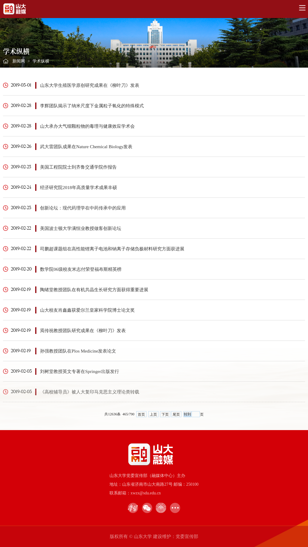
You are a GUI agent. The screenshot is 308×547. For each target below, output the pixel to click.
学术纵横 (40, 61)
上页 (153, 414)
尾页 (176, 414)
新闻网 (18, 61)
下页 (165, 414)
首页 (141, 414)
